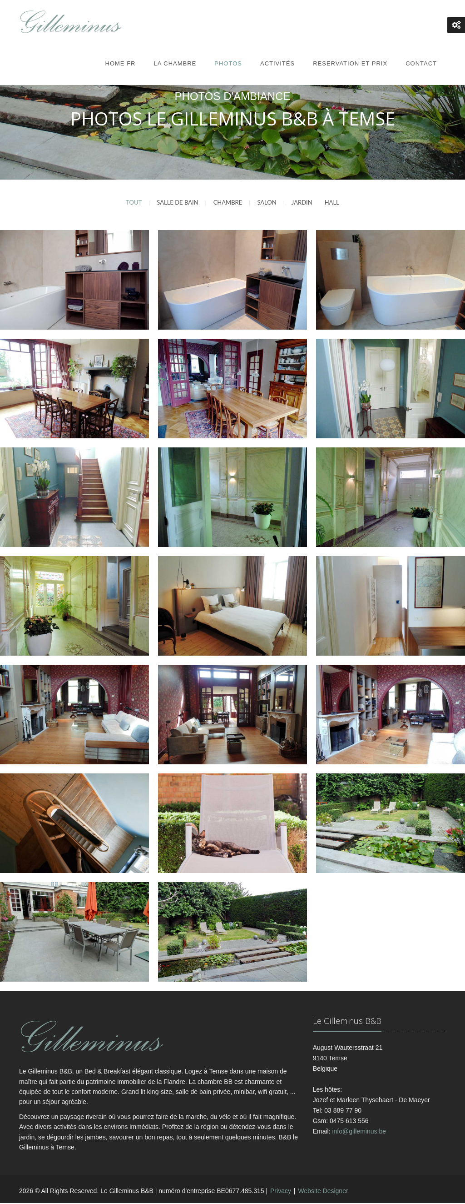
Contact (421, 63)
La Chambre (174, 63)
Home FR (120, 63)
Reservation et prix (350, 63)
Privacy (280, 1192)
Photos (228, 63)
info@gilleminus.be (359, 1132)
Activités (277, 63)
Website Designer (323, 1192)
